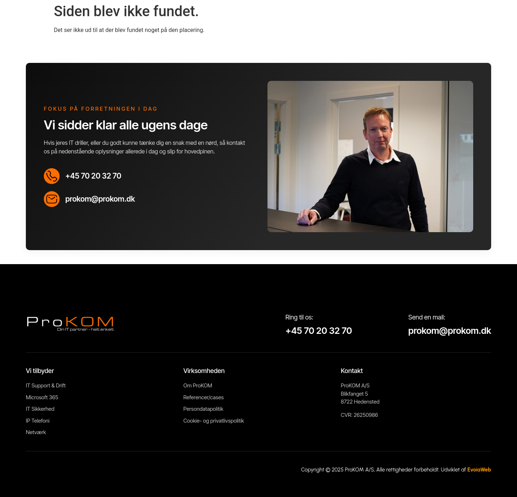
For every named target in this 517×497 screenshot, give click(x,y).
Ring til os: (299, 317)
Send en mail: (426, 317)
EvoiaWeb (479, 469)
